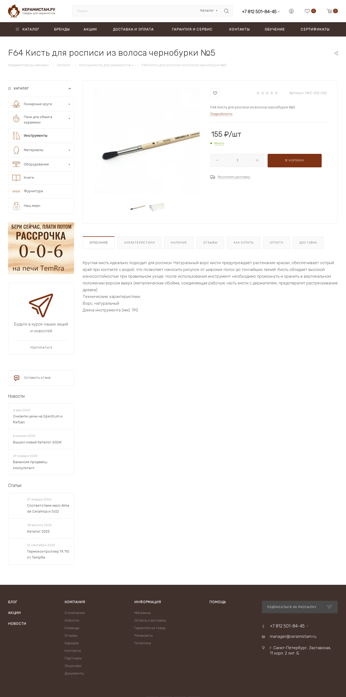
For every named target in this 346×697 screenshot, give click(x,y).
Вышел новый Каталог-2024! (37, 442)
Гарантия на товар (150, 628)
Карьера (72, 643)
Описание (98, 242)
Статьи (14, 485)
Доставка (308, 242)
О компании (75, 613)
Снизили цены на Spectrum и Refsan (37, 419)
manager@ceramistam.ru (293, 636)
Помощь (217, 602)
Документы (74, 673)
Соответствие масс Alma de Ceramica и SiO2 (48, 508)
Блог (12, 602)
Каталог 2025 (38, 531)
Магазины (142, 613)
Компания (75, 602)
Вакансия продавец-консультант (30, 465)
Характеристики (139, 242)
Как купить (244, 242)
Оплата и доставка (150, 620)
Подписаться (41, 347)
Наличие (179, 242)
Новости (16, 396)
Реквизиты (143, 635)
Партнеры (73, 658)
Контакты (73, 651)
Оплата (276, 242)
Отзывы (210, 242)
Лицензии (73, 666)
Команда (72, 628)
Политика (142, 643)
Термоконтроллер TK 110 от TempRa (48, 554)
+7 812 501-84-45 (259, 11)
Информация (147, 602)
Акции (14, 613)
